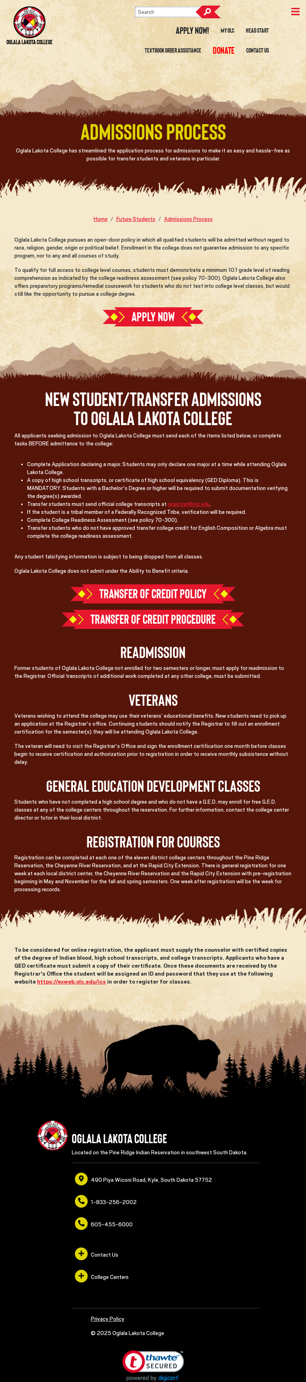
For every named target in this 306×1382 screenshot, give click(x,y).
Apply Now (153, 317)
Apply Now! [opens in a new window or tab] (192, 30)
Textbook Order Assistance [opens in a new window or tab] (173, 50)
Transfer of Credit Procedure (153, 619)
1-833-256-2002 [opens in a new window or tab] (106, 1201)
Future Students (135, 219)
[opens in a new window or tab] (224, 51)
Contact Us (257, 50)
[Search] (174, 12)
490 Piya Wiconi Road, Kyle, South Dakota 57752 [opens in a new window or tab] (143, 1179)
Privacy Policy (107, 1319)
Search (208, 12)
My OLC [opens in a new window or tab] (227, 30)
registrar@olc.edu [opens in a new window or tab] (189, 504)
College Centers (102, 1276)
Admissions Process (188, 219)
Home (101, 219)
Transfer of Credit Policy (153, 594)
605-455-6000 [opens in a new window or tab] (104, 1223)
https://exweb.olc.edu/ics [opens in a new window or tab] (71, 981)
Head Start (257, 30)
